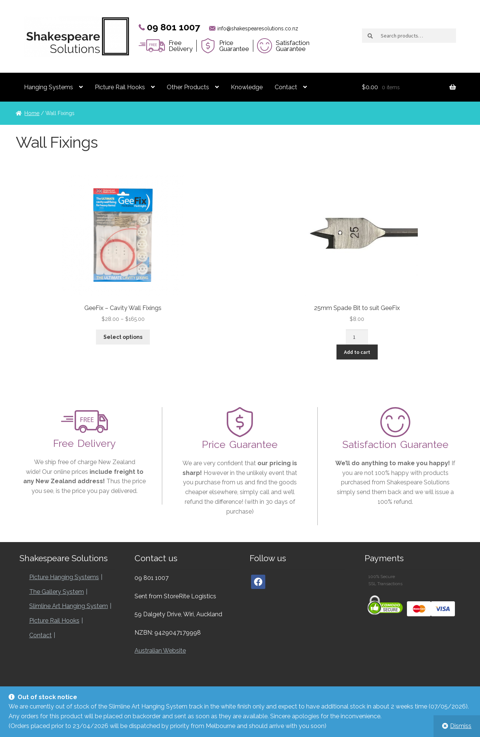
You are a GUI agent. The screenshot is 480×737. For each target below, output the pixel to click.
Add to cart (357, 352)
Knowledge (247, 87)
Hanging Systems (48, 87)
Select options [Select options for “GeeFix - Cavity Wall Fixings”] (122, 337)
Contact (286, 87)
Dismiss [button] (460, 726)
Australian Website (160, 651)
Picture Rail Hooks (120, 87)
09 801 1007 (173, 27)
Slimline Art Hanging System (68, 607)
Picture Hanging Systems (64, 578)
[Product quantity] (357, 337)
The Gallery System (56, 592)
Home (31, 113)
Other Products (188, 87)
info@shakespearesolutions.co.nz (257, 28)
